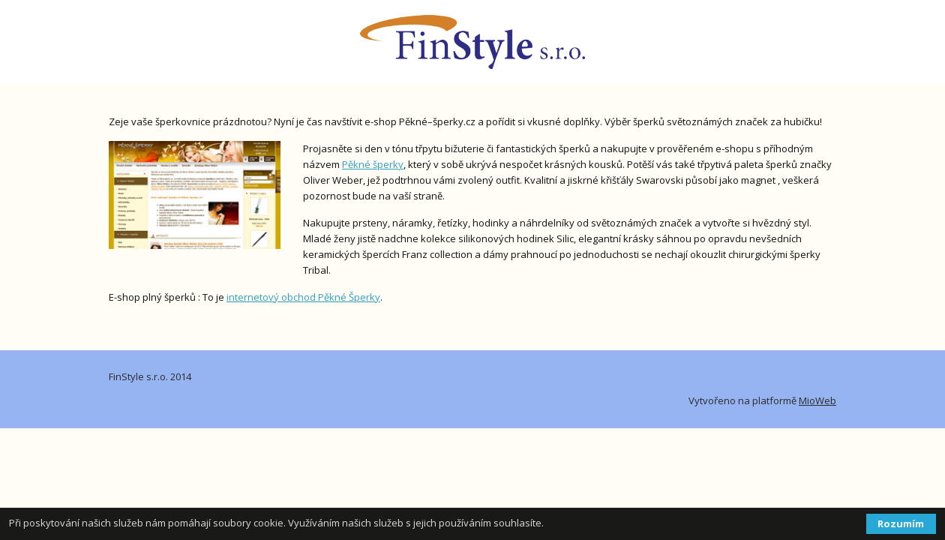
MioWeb (817, 400)
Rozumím (901, 523)
